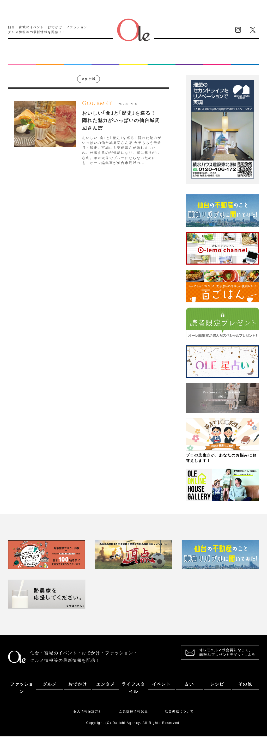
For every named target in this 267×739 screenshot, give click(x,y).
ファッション (22, 60)
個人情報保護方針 (87, 714)
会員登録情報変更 (133, 714)
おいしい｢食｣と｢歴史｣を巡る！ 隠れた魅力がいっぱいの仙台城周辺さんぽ (121, 123)
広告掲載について (179, 714)
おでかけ (77, 60)
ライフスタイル (133, 60)
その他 (245, 60)
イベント (161, 60)
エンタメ (105, 60)
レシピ (217, 60)
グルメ (50, 60)
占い (189, 60)
